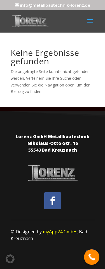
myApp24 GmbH (60, 232)
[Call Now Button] (91, 257)
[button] (10, 259)
